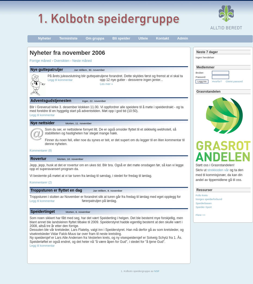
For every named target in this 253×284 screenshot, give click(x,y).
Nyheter (44, 38)
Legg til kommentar (60, 79)
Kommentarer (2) (41, 182)
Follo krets (202, 195)
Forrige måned (40, 61)
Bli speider (121, 38)
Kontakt (162, 38)
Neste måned (82, 61)
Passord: (201, 76)
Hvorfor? (217, 81)
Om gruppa (95, 38)
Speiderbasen (204, 203)
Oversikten (61, 61)
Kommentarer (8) (41, 150)
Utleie (143, 38)
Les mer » (106, 84)
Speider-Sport (204, 207)
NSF (156, 271)
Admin (182, 38)
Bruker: (200, 72)
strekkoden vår (218, 170)
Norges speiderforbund (209, 199)
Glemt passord (234, 81)
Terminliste (68, 38)
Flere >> (200, 214)
